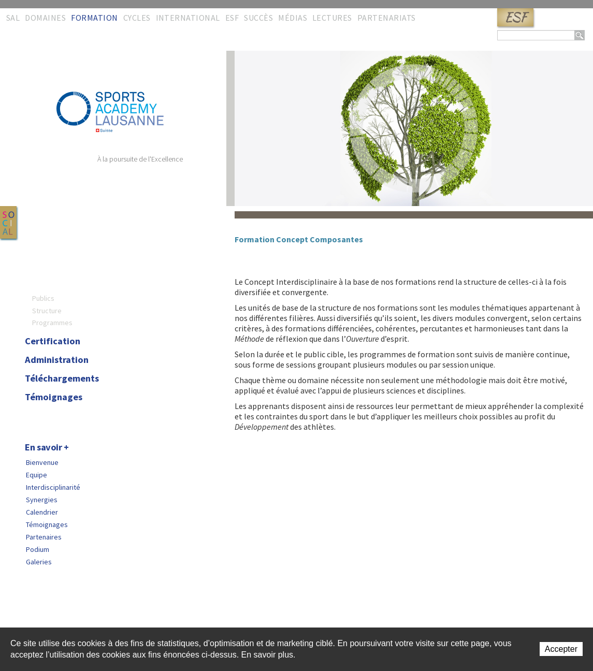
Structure (47, 310)
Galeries (39, 561)
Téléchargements (62, 378)
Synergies (41, 499)
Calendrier (42, 512)
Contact (29, 612)
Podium (37, 549)
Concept (42, 269)
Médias (292, 17)
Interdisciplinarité (53, 487)
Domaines (45, 17)
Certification (52, 341)
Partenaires (44, 537)
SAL (13, 17)
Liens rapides (101, 612)
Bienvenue (42, 462)
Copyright (145, 612)
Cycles (137, 17)
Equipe (36, 474)
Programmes (52, 322)
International (188, 17)
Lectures (332, 17)
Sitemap (61, 612)
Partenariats (386, 17)
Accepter (561, 649)
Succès (258, 17)
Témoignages (53, 397)
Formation (94, 17)
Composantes (54, 286)
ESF (515, 17)
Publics (43, 298)
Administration (57, 360)
